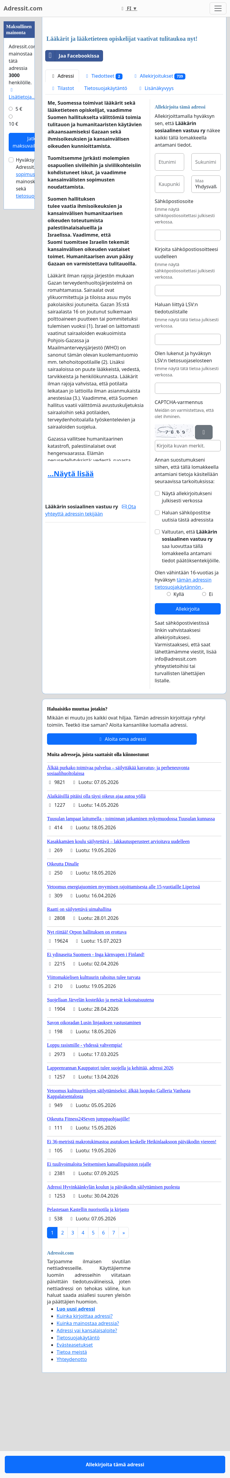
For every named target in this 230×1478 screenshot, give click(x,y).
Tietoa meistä (72, 1436)
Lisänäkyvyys (155, 172)
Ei (211, 678)
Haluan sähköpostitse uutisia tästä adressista (188, 600)
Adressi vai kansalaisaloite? (87, 1414)
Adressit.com (23, 8)
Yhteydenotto (72, 1443)
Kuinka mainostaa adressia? (88, 1407)
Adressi (62, 160)
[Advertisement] (134, 69)
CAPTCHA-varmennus (179, 486)
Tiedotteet (103, 160)
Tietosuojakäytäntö (105, 172)
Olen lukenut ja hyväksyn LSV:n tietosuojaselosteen (183, 441)
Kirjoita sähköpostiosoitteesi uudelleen (186, 337)
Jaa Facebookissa (72, 139)
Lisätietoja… (22, 94)
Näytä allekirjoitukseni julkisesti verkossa (187, 581)
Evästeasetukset (75, 1429)
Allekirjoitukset (159, 160)
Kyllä (178, 678)
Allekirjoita (187, 693)
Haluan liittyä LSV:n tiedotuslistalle (176, 392)
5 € (19, 109)
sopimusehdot (32, 174)
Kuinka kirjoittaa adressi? (85, 1400)
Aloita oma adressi (122, 823)
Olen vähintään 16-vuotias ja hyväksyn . (187, 663)
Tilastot (62, 172)
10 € (13, 124)
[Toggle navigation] (218, 8)
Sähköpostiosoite (174, 285)
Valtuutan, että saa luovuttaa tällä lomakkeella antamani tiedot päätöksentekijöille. (191, 630)
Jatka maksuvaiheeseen (33, 142)
